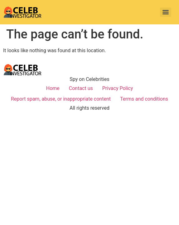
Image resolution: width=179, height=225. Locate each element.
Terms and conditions (144, 99)
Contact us (81, 88)
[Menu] (165, 12)
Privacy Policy (117, 88)
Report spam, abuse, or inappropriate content (61, 99)
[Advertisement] (89, 164)
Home (53, 88)
